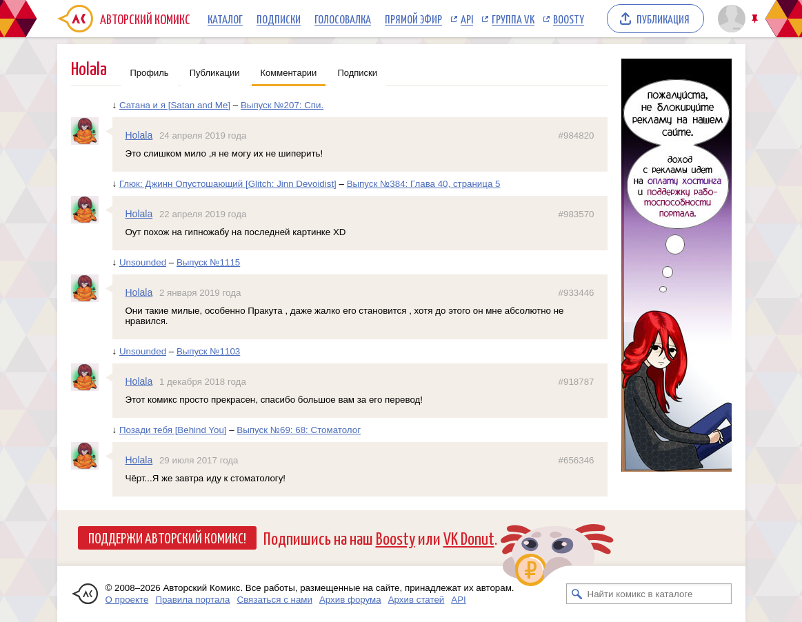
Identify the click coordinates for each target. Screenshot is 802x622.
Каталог (225, 18)
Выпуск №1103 (208, 351)
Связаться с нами (274, 599)
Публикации (215, 73)
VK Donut (468, 537)
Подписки (279, 18)
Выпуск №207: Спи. (282, 105)
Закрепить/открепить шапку (756, 18)
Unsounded (142, 262)
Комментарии (289, 73)
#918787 (576, 382)
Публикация (663, 18)
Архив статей (416, 599)
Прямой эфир (413, 18)
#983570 (576, 214)
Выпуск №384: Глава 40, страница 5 (424, 184)
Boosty (568, 18)
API (467, 18)
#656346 (576, 460)
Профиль (149, 73)
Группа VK (513, 18)
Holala (139, 135)
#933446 (576, 293)
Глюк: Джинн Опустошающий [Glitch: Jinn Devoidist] (228, 184)
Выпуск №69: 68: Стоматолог (299, 430)
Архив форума (350, 599)
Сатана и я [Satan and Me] (174, 105)
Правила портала (192, 599)
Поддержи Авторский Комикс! (167, 537)
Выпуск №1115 (208, 262)
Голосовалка (342, 18)
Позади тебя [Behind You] (173, 430)
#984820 (576, 135)
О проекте (127, 599)
